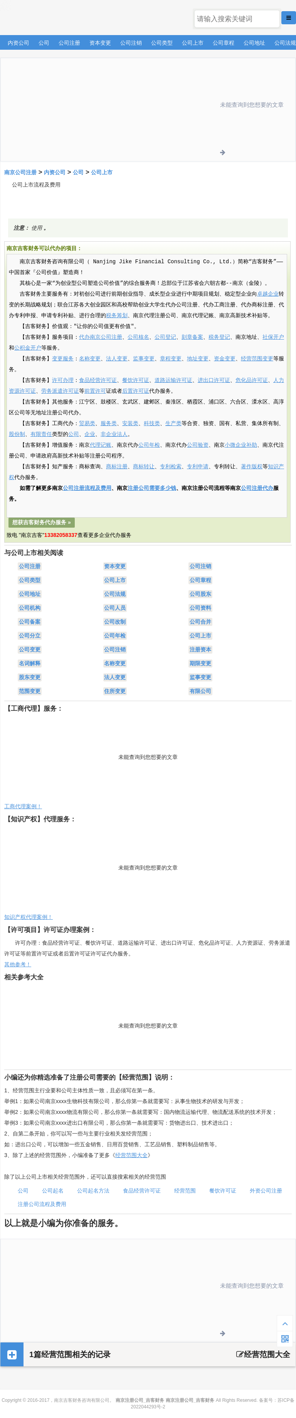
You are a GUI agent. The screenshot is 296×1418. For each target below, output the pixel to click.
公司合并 (200, 622)
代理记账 (100, 445)
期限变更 (200, 663)
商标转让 (144, 467)
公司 (44, 43)
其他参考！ (17, 964)
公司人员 (115, 608)
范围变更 (29, 691)
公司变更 (29, 649)
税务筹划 (117, 316)
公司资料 (200, 608)
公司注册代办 (257, 488)
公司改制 (115, 622)
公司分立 (29, 635)
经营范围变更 (257, 359)
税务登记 (219, 337)
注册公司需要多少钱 (152, 488)
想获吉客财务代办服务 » (41, 522)
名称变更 (90, 359)
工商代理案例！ (23, 806)
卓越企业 (268, 294)
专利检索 (171, 467)
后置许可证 (135, 391)
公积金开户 (27, 348)
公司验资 (198, 445)
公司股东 (200, 594)
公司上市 (193, 43)
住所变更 (115, 691)
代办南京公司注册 (100, 337)
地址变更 (198, 359)
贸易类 (87, 424)
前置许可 (95, 391)
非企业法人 (114, 434)
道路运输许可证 (173, 380)
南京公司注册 (20, 172)
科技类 (152, 424)
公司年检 (149, 445)
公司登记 (165, 337)
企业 (89, 434)
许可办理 (63, 380)
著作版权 (251, 467)
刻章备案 (192, 337)
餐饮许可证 (135, 380)
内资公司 (18, 43)
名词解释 (29, 663)
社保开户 (273, 337)
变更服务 (63, 359)
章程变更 (171, 359)
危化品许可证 (251, 380)
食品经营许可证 (98, 380)
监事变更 (144, 359)
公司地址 (254, 43)
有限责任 (41, 434)
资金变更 (224, 359)
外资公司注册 (266, 1191)
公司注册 (69, 43)
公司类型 (162, 43)
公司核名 (138, 337)
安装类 (130, 424)
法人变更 (117, 359)
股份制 (17, 434)
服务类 (109, 424)
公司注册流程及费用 (87, 488)
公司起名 (53, 1191)
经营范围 (185, 1191)
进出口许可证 (214, 380)
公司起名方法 (93, 1191)
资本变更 (100, 43)
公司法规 (285, 43)
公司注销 (131, 43)
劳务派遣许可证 (60, 391)
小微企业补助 (241, 445)
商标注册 (117, 467)
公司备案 (29, 622)
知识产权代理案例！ (28, 917)
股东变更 (29, 677)
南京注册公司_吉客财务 (57, 17)
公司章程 (223, 43)
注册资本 (200, 649)
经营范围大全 (131, 1155)
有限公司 (200, 691)
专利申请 (198, 467)
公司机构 (29, 608)
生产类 (173, 424)
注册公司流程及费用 (42, 1204)
